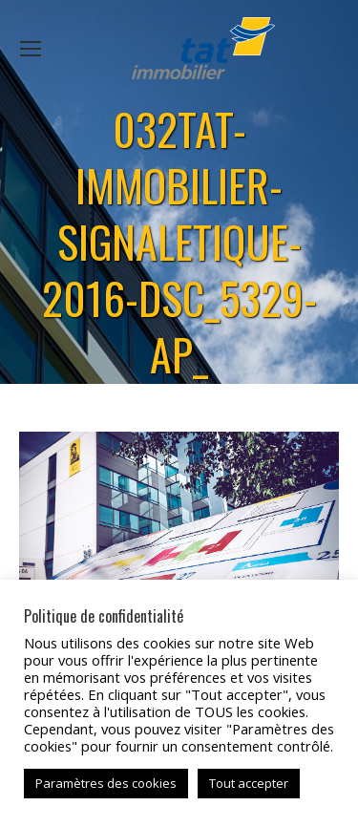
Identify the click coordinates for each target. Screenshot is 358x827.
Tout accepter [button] (248, 783)
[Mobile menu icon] (30, 48)
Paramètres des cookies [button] (106, 783)
